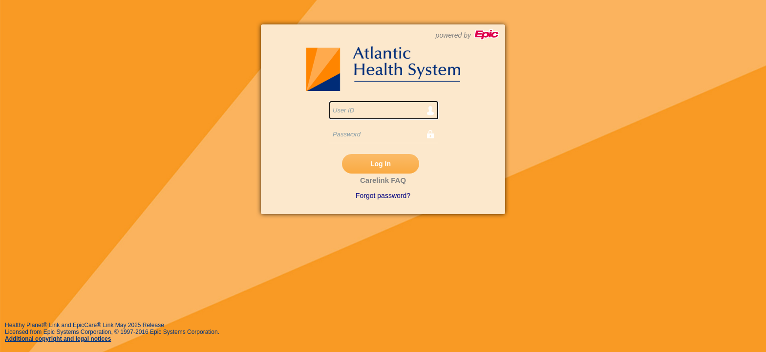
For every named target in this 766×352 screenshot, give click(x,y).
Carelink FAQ (383, 180)
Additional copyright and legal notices (58, 338)
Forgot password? (383, 195)
